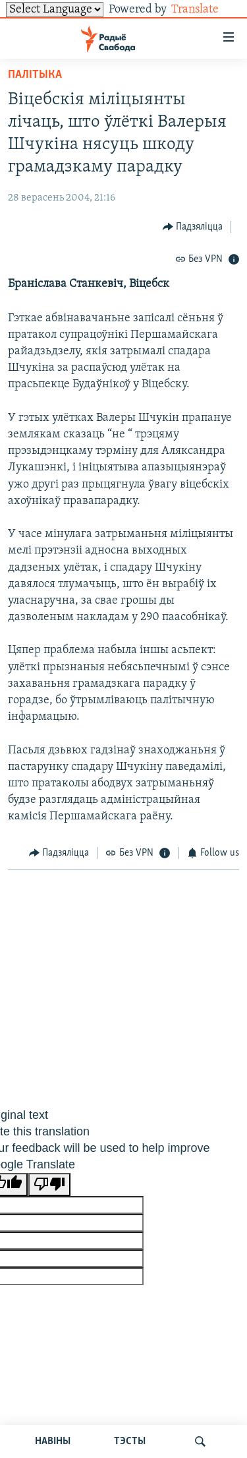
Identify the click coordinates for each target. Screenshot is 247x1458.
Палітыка (35, 75)
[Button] (193, 226)
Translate (205, 9)
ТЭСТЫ (130, 1441)
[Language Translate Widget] (54, 9)
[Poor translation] (49, 1184)
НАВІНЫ (52, 1441)
